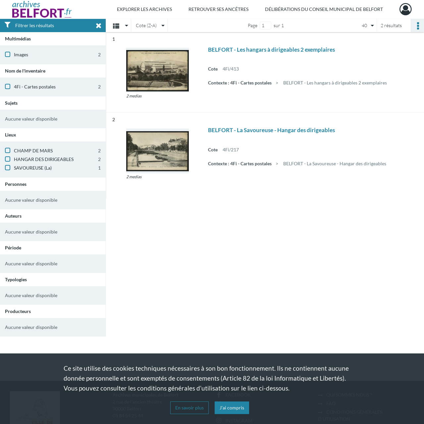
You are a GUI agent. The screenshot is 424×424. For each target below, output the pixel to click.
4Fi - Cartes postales (35, 86)
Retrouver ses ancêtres (218, 9)
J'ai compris (232, 407)
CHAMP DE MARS (33, 150)
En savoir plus (189, 407)
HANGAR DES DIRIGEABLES (44, 159)
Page (252, 25)
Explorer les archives (144, 9)
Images (21, 54)
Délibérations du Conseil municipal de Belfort (324, 9)
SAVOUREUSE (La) (33, 168)
